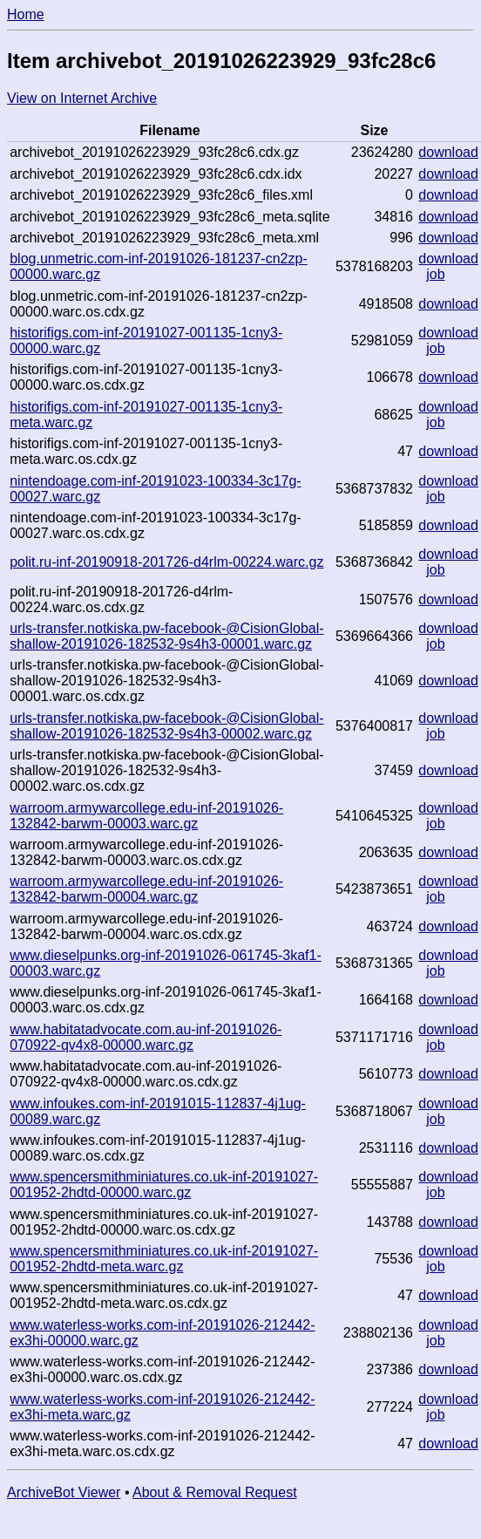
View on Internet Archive (82, 98)
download (448, 152)
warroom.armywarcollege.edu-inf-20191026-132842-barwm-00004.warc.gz (146, 889)
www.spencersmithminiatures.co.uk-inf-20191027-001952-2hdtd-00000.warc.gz (164, 1184)
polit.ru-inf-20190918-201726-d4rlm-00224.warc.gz (166, 562)
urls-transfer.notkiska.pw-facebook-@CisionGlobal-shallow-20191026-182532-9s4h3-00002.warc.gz (166, 726)
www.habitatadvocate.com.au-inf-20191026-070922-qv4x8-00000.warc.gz (145, 1037)
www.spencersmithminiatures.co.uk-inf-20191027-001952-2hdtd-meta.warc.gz (164, 1258)
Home (25, 14)
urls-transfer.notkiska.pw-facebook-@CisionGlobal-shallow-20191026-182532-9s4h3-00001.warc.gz (166, 636)
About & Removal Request (214, 1492)
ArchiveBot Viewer (63, 1492)
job (435, 274)
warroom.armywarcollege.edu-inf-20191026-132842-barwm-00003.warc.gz (146, 815)
